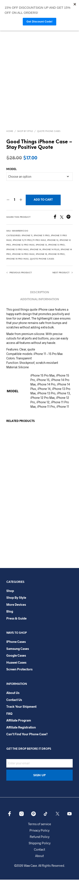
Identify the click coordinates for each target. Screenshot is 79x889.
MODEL (11, 178)
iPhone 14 (35, 259)
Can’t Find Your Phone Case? (27, 743)
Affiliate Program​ (18, 729)
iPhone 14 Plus (50, 259)
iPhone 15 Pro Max (17, 268)
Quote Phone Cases (48, 141)
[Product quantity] (14, 209)
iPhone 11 (27, 245)
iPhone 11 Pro (42, 245)
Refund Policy (40, 846)
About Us (12, 702)
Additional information (39, 308)
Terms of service (39, 833)
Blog (9, 621)
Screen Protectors (19, 679)
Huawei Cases (16, 672)
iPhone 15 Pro (56, 263)
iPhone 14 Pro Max (23, 263)
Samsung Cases (17, 658)
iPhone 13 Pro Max (17, 259)
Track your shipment (21, 716)
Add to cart (43, 209)
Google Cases (16, 665)
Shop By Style (25, 141)
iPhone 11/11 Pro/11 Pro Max (29, 249)
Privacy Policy (39, 840)
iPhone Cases (16, 651)
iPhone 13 (41, 254)
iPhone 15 (41, 263)
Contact (39, 859)
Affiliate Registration (21, 736)
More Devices (16, 614)
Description (39, 301)
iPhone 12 (52, 249)
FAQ (9, 723)
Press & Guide (16, 627)
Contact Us (14, 709)
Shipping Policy (40, 852)
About (39, 865)
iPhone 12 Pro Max (23, 254)
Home (9, 141)
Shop (10, 600)
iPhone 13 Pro (56, 254)
